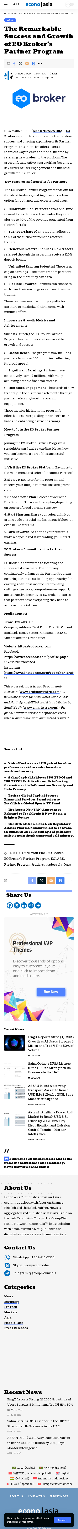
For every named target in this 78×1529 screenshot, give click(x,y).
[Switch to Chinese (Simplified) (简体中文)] (30, 1473)
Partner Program (17, 865)
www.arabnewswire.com (39, 692)
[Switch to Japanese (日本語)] (19, 1483)
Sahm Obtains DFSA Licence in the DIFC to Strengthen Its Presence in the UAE (49, 1068)
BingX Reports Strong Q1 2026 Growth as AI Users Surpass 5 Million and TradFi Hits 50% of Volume (51, 1043)
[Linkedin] (24, 905)
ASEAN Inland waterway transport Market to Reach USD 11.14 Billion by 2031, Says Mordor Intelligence (50, 1092)
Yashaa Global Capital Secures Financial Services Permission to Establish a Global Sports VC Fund (32, 799)
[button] (62, 1520)
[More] (38, 905)
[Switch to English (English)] (63, 1473)
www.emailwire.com (40, 707)
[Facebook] (10, 905)
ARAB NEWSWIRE (47, 131)
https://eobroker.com (34, 646)
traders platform (58, 865)
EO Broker (55, 853)
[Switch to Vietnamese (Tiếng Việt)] (55, 1483)
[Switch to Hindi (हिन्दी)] (19, 1478)
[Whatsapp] (31, 905)
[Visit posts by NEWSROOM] (8, 75)
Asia (10, 20)
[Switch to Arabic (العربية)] (23, 1467)
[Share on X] (21, 63)
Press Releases (36, 1104)
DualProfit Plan (34, 853)
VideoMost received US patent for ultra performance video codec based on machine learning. (37, 767)
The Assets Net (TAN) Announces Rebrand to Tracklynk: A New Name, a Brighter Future (35, 814)
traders (38, 865)
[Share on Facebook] (14, 63)
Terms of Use (26, 1521)
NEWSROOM (24, 74)
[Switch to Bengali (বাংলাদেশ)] (52, 1467)
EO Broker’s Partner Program (26, 859)
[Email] (27, 63)
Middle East (35, 1056)
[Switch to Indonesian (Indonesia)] (50, 1478)
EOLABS (57, 859)
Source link (13, 749)
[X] (17, 905)
